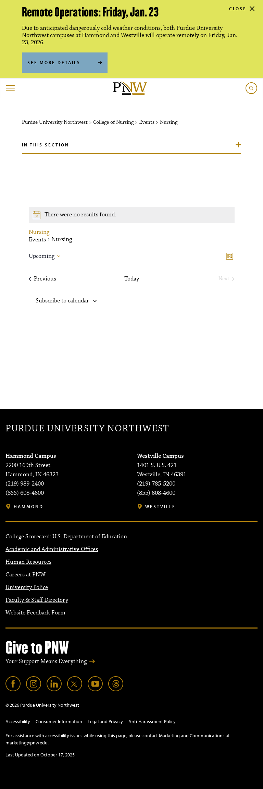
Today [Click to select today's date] (131, 279)
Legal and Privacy (105, 721)
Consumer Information (59, 721)
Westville (160, 506)
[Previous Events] (42, 279)
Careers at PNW (25, 574)
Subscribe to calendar (62, 300)
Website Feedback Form (35, 613)
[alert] (132, 215)
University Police (26, 587)
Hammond (28, 506)
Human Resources (28, 562)
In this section (45, 144)
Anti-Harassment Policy (152, 721)
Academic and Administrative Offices (51, 549)
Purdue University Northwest (87, 428)
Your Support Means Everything (46, 661)
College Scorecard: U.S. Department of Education (66, 536)
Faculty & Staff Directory (36, 600)
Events (37, 239)
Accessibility (17, 721)
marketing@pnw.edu (26, 743)
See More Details (53, 62)
